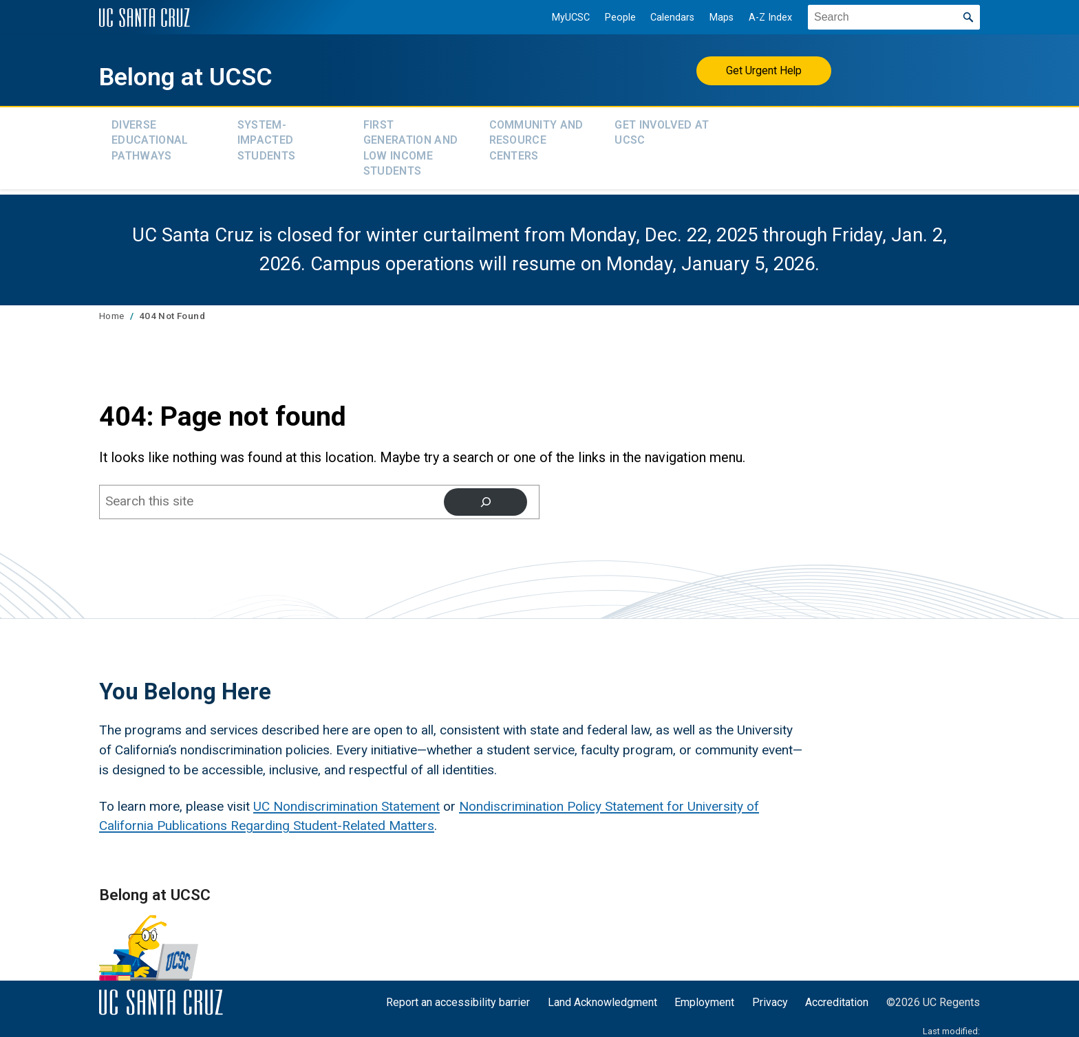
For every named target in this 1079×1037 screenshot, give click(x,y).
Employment (704, 992)
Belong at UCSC (214, 74)
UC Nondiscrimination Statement (346, 797)
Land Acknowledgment (602, 992)
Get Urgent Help (764, 70)
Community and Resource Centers (536, 136)
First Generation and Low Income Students (410, 143)
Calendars (665, 17)
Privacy (770, 992)
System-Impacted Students (266, 136)
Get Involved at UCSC (662, 129)
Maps (714, 17)
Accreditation (836, 992)
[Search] (485, 491)
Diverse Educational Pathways (150, 136)
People (612, 17)
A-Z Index (762, 17)
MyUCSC (563, 17)
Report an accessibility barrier (458, 992)
